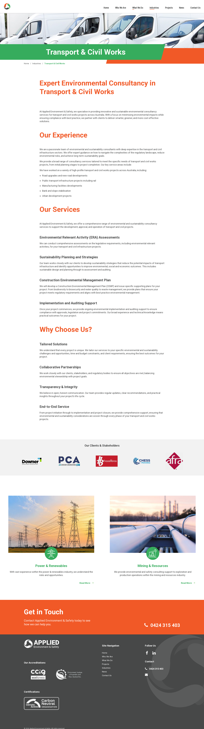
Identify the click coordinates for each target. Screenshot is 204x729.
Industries (154, 7)
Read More (84, 583)
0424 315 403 (165, 625)
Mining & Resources (153, 566)
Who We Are (120, 7)
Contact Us (195, 7)
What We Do (137, 7)
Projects (169, 7)
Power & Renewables (51, 566)
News (181, 7)
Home (106, 7)
